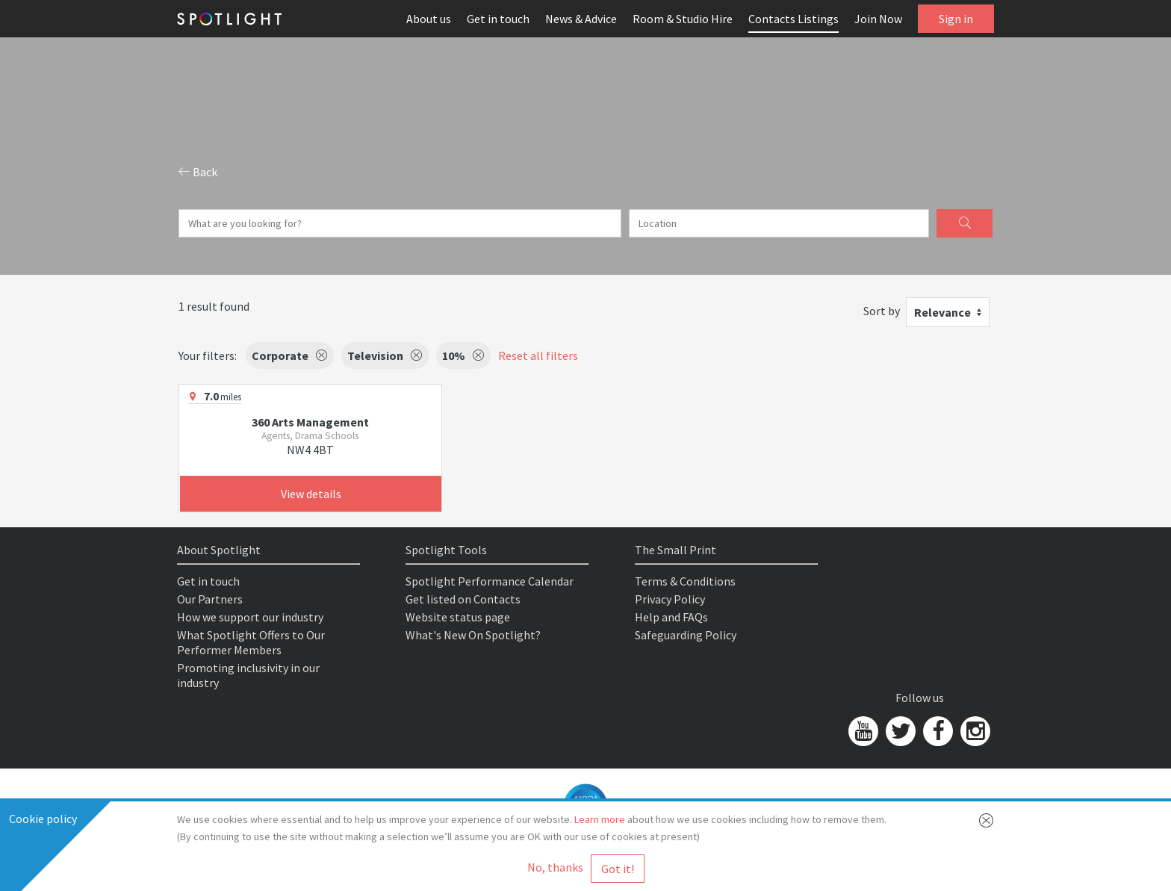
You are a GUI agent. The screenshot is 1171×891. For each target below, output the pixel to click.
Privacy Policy (670, 599)
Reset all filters (538, 355)
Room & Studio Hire (683, 18)
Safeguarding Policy (685, 634)
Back (197, 171)
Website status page (458, 616)
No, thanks (555, 867)
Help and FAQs (671, 616)
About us (428, 18)
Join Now (878, 18)
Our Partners (210, 599)
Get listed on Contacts (463, 599)
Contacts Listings (793, 18)
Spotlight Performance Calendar (490, 581)
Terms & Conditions (685, 581)
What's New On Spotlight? (473, 634)
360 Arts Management (310, 422)
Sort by (881, 310)
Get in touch (498, 18)
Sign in (956, 18)
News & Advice (581, 18)
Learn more (599, 819)
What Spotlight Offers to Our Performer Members (251, 642)
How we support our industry (250, 616)
